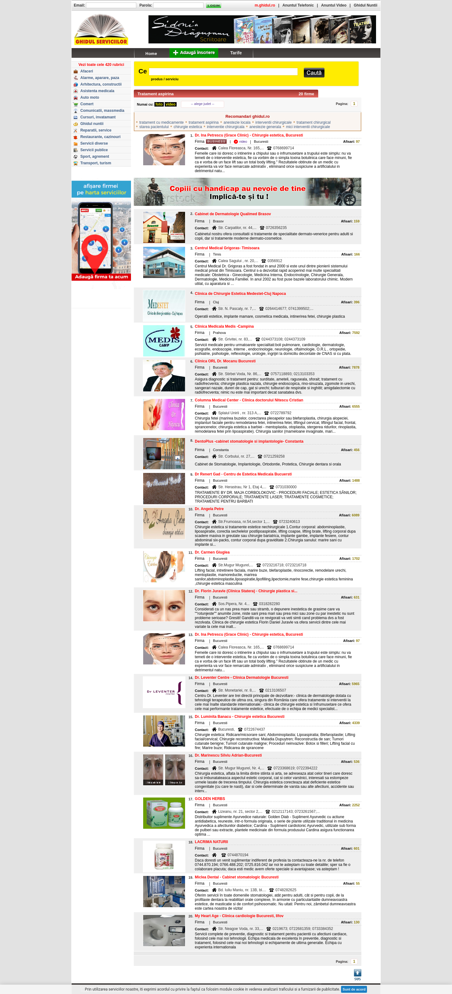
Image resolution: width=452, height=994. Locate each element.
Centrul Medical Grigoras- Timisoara (227, 248)
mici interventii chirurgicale (308, 127)
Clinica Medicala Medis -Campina (224, 326)
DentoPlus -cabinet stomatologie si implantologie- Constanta (249, 441)
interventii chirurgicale (273, 122)
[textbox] (223, 72)
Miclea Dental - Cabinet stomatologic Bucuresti (237, 877)
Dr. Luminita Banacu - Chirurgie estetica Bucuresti (239, 716)
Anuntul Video (333, 5)
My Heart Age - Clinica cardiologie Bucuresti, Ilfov (239, 916)
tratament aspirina (203, 122)
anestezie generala (265, 127)
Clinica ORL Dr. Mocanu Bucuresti (225, 361)
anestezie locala (236, 122)
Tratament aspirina (156, 94)
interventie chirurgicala (225, 127)
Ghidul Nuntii (365, 5)
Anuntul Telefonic (298, 5)
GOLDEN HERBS (210, 799)
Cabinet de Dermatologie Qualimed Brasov (233, 214)
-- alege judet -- (202, 104)
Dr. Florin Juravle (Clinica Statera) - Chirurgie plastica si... (246, 591)
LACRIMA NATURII (211, 842)
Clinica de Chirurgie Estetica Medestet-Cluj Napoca (240, 293)
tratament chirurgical (314, 122)
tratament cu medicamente (161, 122)
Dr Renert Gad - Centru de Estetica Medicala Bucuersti (243, 474)
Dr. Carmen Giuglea (212, 552)
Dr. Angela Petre (209, 509)
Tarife (236, 52)
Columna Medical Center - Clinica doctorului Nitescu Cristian (249, 400)
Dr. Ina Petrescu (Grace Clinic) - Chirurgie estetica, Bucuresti (249, 135)
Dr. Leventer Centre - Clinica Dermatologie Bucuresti (241, 677)
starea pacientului (154, 127)
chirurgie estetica (187, 127)
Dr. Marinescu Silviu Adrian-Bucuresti (228, 755)
